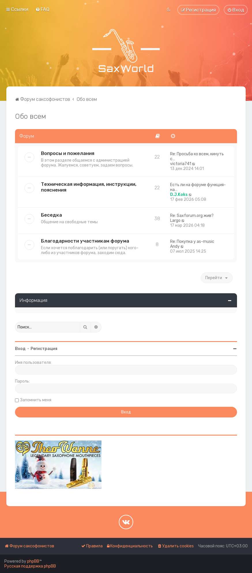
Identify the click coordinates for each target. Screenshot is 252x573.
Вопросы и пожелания (67, 153)
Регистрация (44, 348)
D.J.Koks (179, 194)
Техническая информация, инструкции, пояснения (88, 187)
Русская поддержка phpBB (30, 566)
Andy (175, 246)
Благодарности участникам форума (85, 241)
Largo (175, 220)
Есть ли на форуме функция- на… (198, 187)
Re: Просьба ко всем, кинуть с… (197, 156)
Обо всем (30, 116)
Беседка (51, 215)
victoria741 (180, 163)
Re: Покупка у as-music (192, 241)
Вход (20, 348)
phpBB (33, 561)
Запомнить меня (35, 400)
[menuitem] (42, 9)
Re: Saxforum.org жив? (192, 215)
